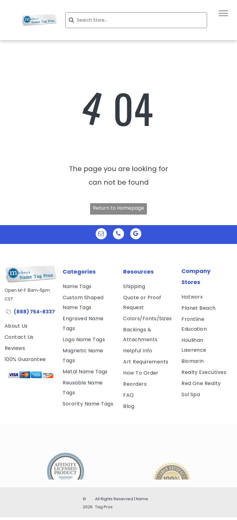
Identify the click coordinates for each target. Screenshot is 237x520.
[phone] (118, 234)
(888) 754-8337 (34, 311)
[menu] (223, 13)
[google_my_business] (135, 234)
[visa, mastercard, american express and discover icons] (30, 375)
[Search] (136, 20)
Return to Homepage (118, 208)
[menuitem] (30, 326)
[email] (101, 234)
